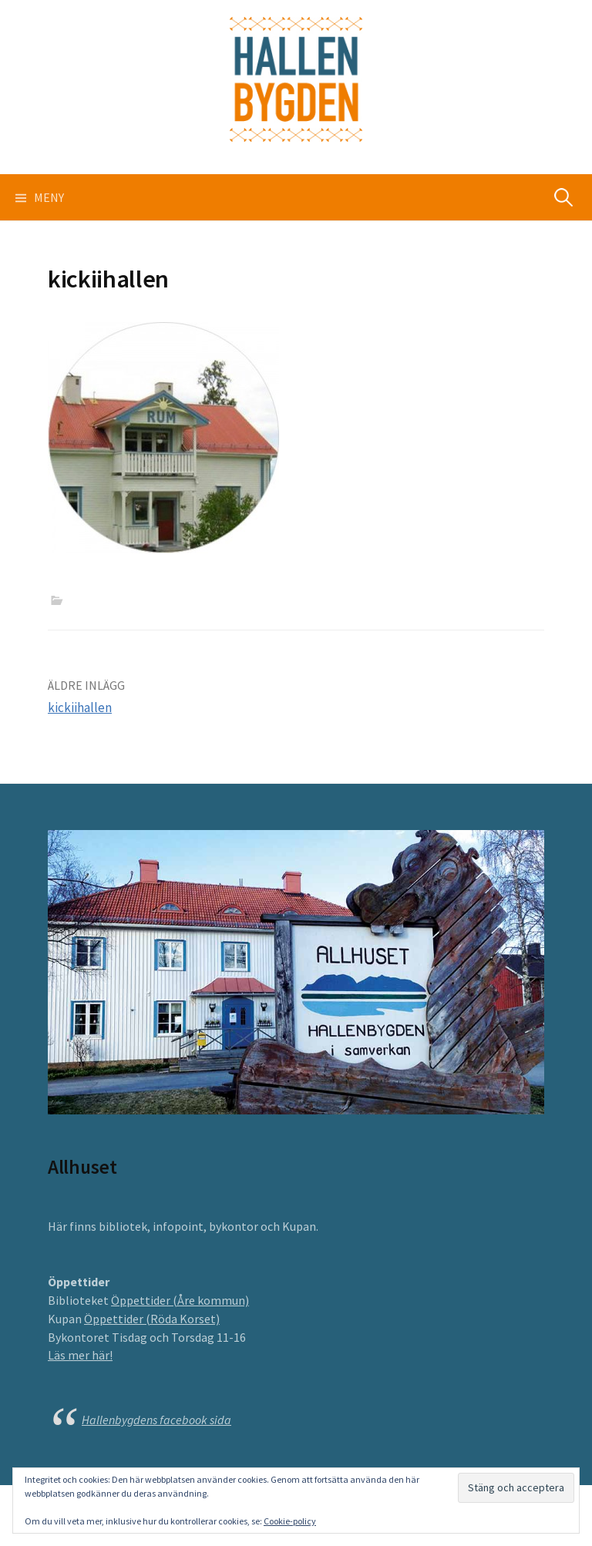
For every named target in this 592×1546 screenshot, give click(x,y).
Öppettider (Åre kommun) (180, 1300)
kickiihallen (80, 707)
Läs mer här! (80, 1355)
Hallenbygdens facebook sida (156, 1419)
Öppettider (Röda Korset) (152, 1318)
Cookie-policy (290, 1521)
